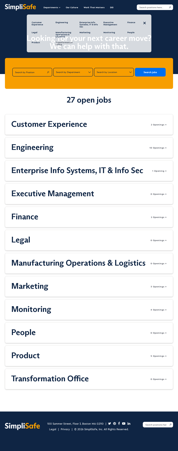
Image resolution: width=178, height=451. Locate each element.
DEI (111, 7)
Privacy (65, 429)
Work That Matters (94, 7)
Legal (52, 429)
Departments (51, 7)
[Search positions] (152, 7)
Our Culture (72, 7)
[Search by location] (114, 72)
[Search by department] (73, 72)
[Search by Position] (32, 72)
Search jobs (150, 72)
